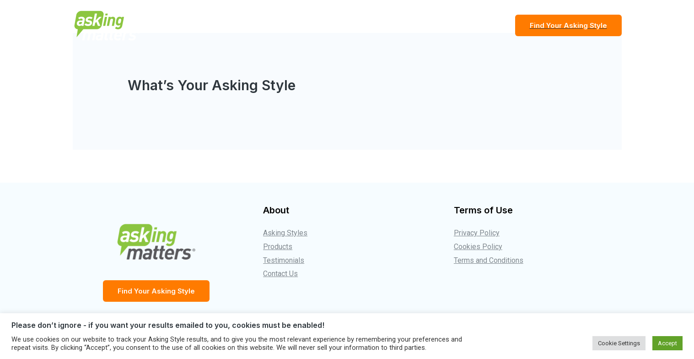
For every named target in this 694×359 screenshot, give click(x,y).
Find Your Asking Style (156, 291)
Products (481, 25)
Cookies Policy (478, 246)
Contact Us (280, 273)
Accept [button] (667, 343)
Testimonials (424, 25)
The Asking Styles (351, 25)
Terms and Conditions (488, 260)
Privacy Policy (477, 232)
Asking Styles (285, 232)
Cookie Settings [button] (619, 343)
